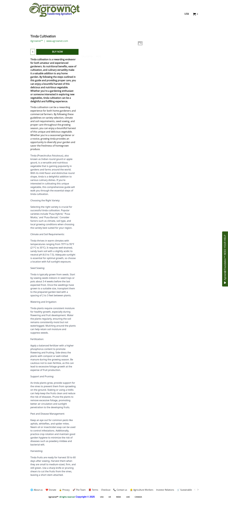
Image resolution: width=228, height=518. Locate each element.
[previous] (195, 489)
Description (87, 56)
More (98, 56)
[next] (197, 489)
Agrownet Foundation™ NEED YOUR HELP (225, 259)
